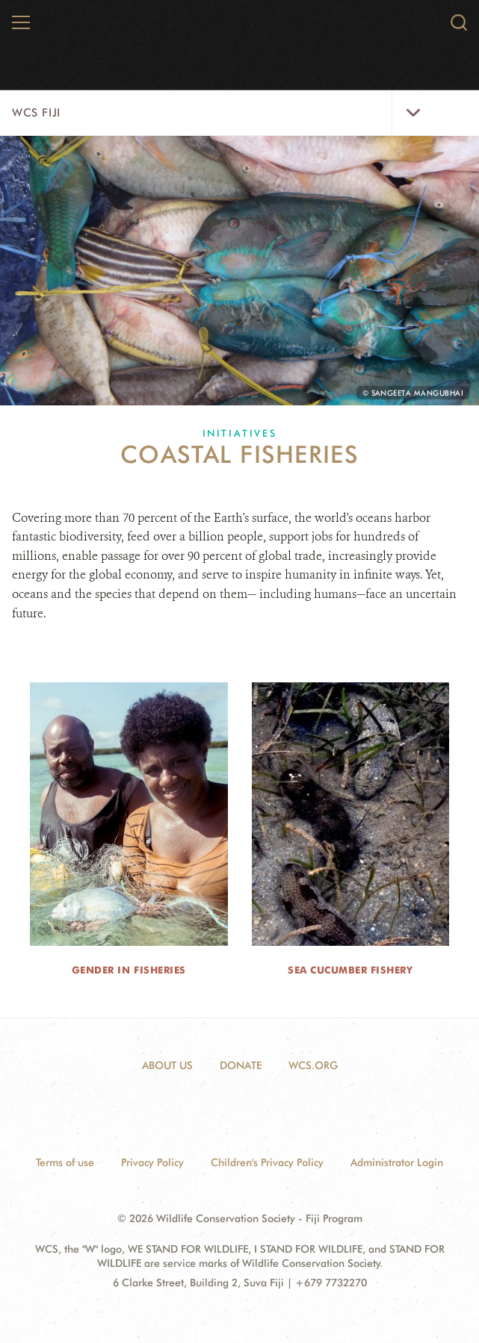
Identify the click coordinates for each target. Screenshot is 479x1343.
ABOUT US (167, 1065)
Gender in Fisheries (129, 970)
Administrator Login (396, 1162)
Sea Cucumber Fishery (350, 970)
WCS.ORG (313, 1065)
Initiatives (240, 433)
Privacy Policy (152, 1162)
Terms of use (65, 1162)
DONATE (241, 1065)
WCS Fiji (36, 112)
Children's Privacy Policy (267, 1162)
